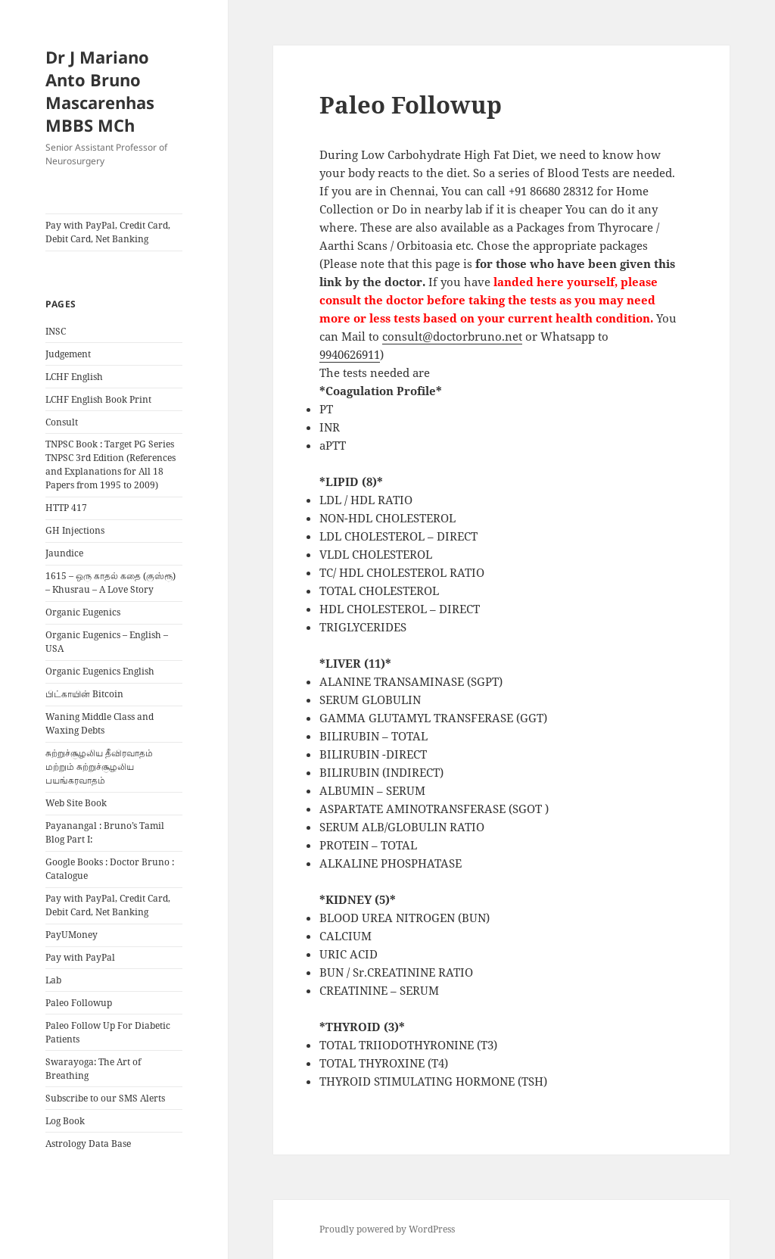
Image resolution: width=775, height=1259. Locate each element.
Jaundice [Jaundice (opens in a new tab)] (64, 553)
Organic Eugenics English (99, 671)
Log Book (65, 1120)
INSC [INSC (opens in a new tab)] (55, 331)
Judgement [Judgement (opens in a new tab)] (68, 353)
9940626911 (349, 354)
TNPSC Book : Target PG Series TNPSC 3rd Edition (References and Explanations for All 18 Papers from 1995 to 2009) (110, 464)
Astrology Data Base (88, 1143)
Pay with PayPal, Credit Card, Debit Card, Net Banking (107, 232)
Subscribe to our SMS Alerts (105, 1098)
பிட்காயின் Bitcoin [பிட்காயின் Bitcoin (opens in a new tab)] (84, 693)
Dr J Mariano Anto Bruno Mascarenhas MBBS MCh (99, 90)
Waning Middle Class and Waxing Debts (99, 723)
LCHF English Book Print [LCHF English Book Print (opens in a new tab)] (98, 399)
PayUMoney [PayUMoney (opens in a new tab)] (71, 934)
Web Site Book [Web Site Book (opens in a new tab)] (76, 802)
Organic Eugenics (82, 612)
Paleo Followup (78, 1002)
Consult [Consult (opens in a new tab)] (61, 422)
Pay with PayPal (80, 957)
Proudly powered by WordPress (387, 1229)
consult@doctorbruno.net (452, 336)
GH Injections (74, 530)
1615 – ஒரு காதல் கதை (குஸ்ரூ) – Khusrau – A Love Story (110, 582)
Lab (53, 980)
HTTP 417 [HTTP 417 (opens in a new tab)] (66, 507)
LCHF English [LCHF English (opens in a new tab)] (74, 376)
